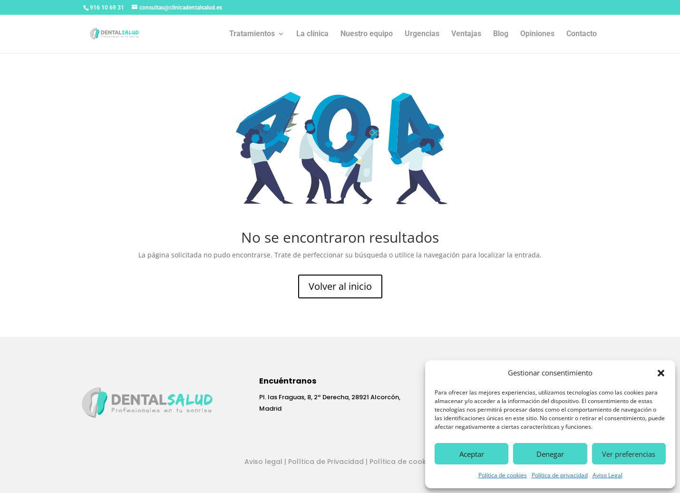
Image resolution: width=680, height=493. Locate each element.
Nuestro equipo (366, 34)
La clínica (312, 34)
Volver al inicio (340, 286)
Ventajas (466, 34)
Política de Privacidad (326, 461)
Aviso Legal (607, 475)
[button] (661, 373)
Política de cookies (502, 475)
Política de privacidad (560, 475)
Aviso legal (263, 461)
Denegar (550, 454)
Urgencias (422, 34)
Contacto (581, 34)
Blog (500, 34)
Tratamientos (252, 34)
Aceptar (471, 454)
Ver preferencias (628, 454)
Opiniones (537, 34)
